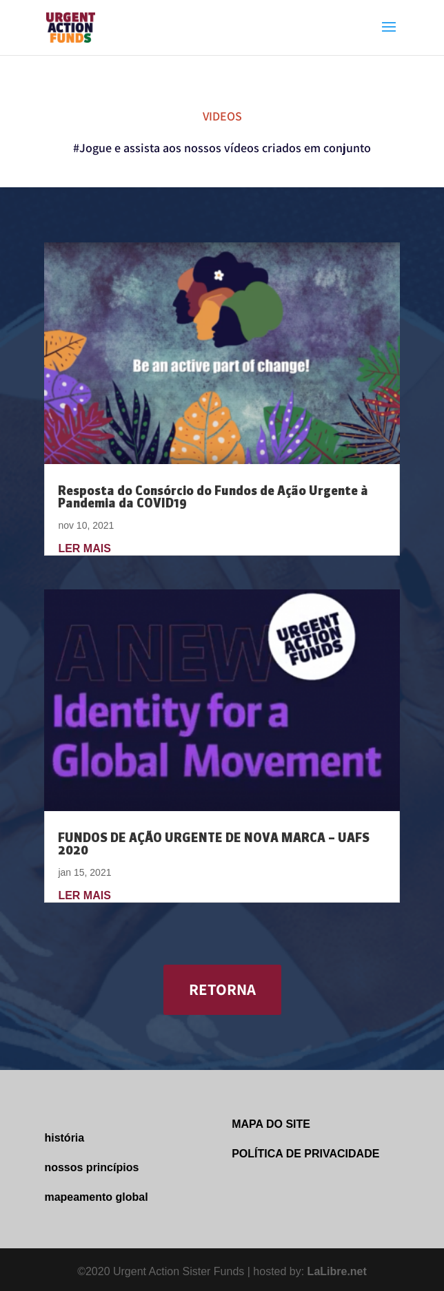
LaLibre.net (337, 1271)
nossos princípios (91, 1167)
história (64, 1138)
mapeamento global (96, 1197)
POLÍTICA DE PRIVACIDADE (305, 1153)
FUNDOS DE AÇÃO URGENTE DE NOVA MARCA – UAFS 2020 (214, 844)
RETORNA (222, 989)
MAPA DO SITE (271, 1124)
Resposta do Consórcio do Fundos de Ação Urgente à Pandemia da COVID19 (213, 497)
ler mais (84, 548)
